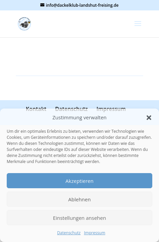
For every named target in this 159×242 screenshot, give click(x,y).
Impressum (94, 233)
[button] (149, 117)
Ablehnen (79, 199)
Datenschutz (69, 233)
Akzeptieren (79, 180)
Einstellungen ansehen (79, 217)
